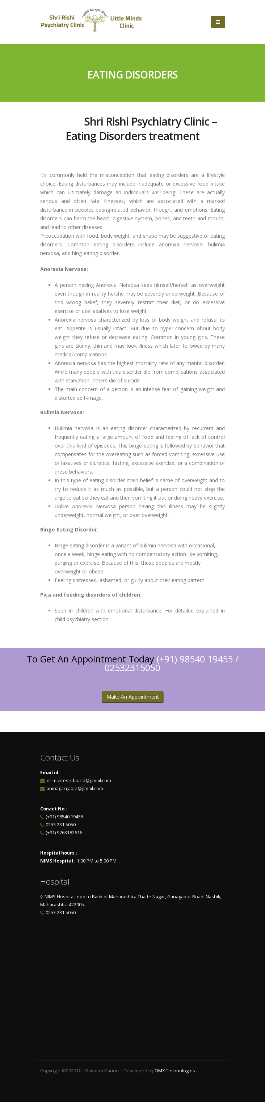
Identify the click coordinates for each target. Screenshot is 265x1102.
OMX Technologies (175, 1071)
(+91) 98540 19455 (195, 659)
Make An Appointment (132, 696)
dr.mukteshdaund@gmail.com (79, 780)
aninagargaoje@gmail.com (74, 788)
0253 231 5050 (61, 825)
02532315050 (132, 667)
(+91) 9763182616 (64, 833)
